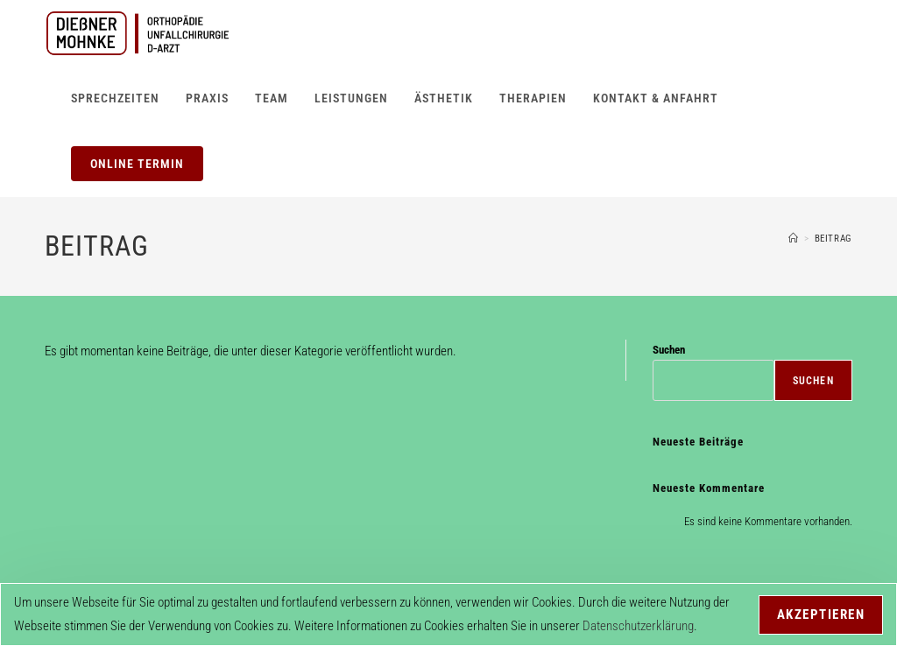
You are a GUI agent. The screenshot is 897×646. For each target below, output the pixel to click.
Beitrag (833, 238)
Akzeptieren (821, 614)
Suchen (669, 349)
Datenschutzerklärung (638, 626)
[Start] (793, 238)
